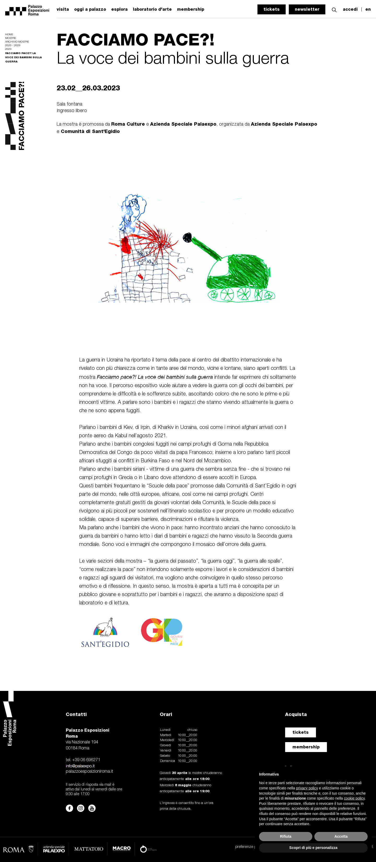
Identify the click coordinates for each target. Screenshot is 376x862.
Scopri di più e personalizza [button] (313, 848)
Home (9, 34)
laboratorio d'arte (152, 9)
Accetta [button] (341, 836)
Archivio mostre (17, 42)
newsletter (307, 9)
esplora (119, 9)
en (368, 9)
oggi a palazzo (90, 9)
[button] (334, 9)
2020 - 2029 (12, 45)
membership (306, 746)
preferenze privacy (250, 847)
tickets (271, 9)
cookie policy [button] (354, 798)
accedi (350, 9)
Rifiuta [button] (285, 836)
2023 (8, 49)
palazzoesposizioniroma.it (89, 771)
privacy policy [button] (307, 788)
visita (63, 9)
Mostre (10, 38)
